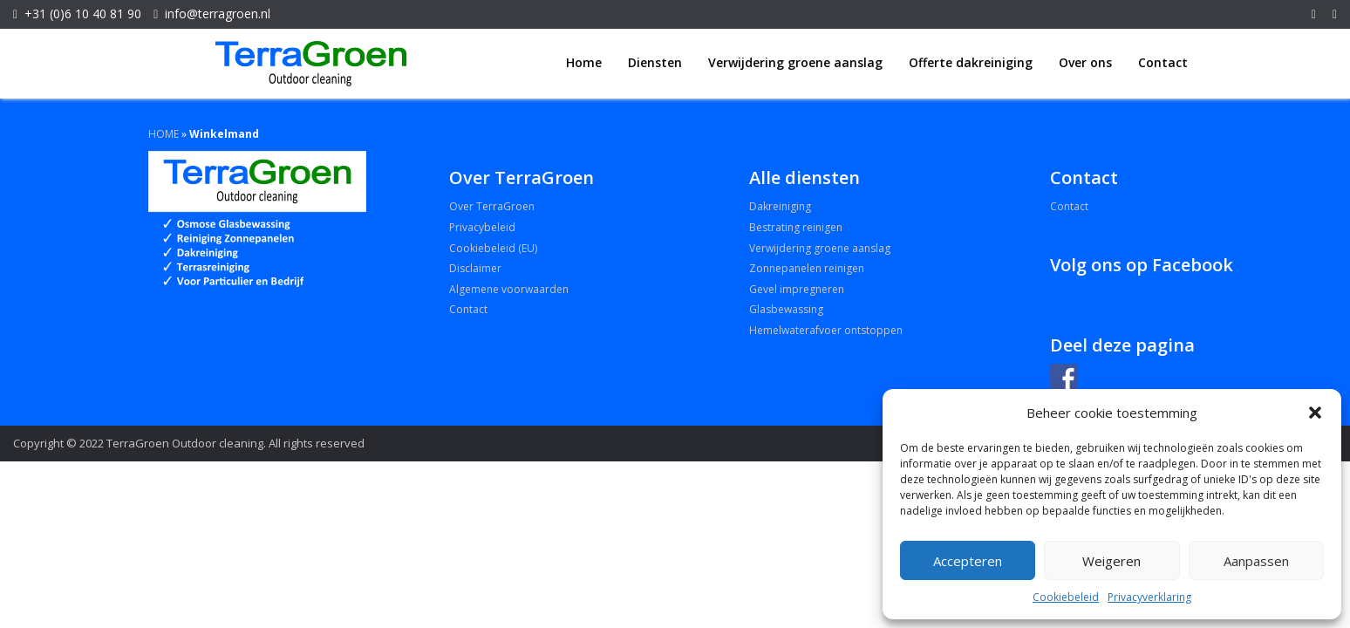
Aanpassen (1256, 561)
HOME (163, 133)
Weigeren (1111, 561)
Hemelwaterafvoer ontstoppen (826, 330)
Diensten (655, 62)
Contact (1163, 62)
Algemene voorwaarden (509, 289)
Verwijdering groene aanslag (795, 62)
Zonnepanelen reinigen (806, 268)
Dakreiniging (780, 206)
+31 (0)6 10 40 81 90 (82, 13)
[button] (1315, 412)
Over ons (1085, 62)
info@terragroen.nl (217, 13)
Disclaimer (475, 268)
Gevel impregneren (796, 289)
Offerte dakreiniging (971, 62)
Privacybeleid (482, 227)
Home (584, 62)
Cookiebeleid (1066, 597)
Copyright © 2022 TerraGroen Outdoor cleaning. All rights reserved (189, 443)
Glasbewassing (786, 309)
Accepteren (967, 561)
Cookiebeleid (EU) (493, 248)
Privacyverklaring (1149, 597)
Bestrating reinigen (795, 227)
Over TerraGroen (492, 206)
